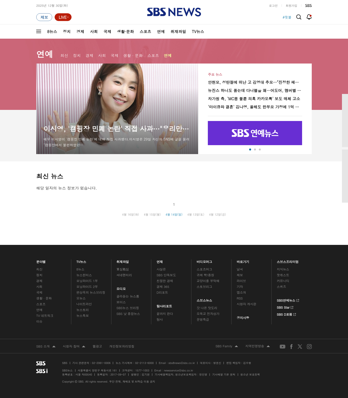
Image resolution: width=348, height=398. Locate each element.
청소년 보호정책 (250, 374)
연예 (161, 31)
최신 (64, 55)
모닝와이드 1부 (87, 280)
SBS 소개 (46, 346)
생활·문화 (125, 31)
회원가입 (291, 5)
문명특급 (203, 319)
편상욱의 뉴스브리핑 (90, 292)
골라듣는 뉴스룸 (127, 296)
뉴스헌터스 (84, 275)
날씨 (240, 269)
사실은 (161, 269)
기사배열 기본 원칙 (223, 374)
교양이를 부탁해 (208, 280)
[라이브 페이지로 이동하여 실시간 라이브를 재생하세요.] (63, 17)
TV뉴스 (198, 31)
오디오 (121, 287)
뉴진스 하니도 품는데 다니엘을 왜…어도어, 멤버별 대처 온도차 (255, 90)
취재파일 (178, 31)
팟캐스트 (283, 275)
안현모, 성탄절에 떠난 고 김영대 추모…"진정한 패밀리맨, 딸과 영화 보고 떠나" (255, 82)
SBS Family (227, 346)
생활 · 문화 (133, 55)
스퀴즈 (281, 286)
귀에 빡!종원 (205, 275)
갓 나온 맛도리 (207, 308)
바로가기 (243, 260)
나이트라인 (84, 304)
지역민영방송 (257, 346)
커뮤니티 (283, 280)
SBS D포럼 (286, 314)
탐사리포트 (164, 305)
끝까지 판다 (165, 313)
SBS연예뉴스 (288, 300)
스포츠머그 (204, 269)
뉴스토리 (82, 309)
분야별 (41, 260)
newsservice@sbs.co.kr (178, 370)
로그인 (273, 5)
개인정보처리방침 (121, 346)
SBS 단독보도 (166, 275)
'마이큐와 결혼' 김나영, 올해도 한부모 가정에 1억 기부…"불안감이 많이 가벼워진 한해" (255, 107)
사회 (94, 31)
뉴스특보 (82, 315)
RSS (240, 298)
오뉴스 (81, 298)
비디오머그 (204, 260)
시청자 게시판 (246, 304)
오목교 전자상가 (208, 313)
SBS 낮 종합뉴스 (128, 313)
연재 (160, 260)
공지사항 (243, 317)
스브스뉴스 (204, 299)
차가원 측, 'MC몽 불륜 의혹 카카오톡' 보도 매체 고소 (254, 98)
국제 (107, 31)
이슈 (39, 321)
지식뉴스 (283, 269)
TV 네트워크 (44, 315)
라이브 (241, 280)
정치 (67, 31)
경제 (80, 31)
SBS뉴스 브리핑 (127, 308)
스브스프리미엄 (288, 260)
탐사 (160, 319)
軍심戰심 (122, 269)
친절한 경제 (165, 280)
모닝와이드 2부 (87, 286)
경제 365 (163, 286)
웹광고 (97, 346)
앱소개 (241, 292)
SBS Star (285, 307)
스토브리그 (204, 286)
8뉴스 (52, 31)
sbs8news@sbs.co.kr (181, 363)
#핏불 (287, 17)
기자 (240, 286)
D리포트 (162, 292)
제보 (240, 275)
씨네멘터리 (124, 275)
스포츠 (145, 31)
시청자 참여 (74, 346)
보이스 (121, 302)
